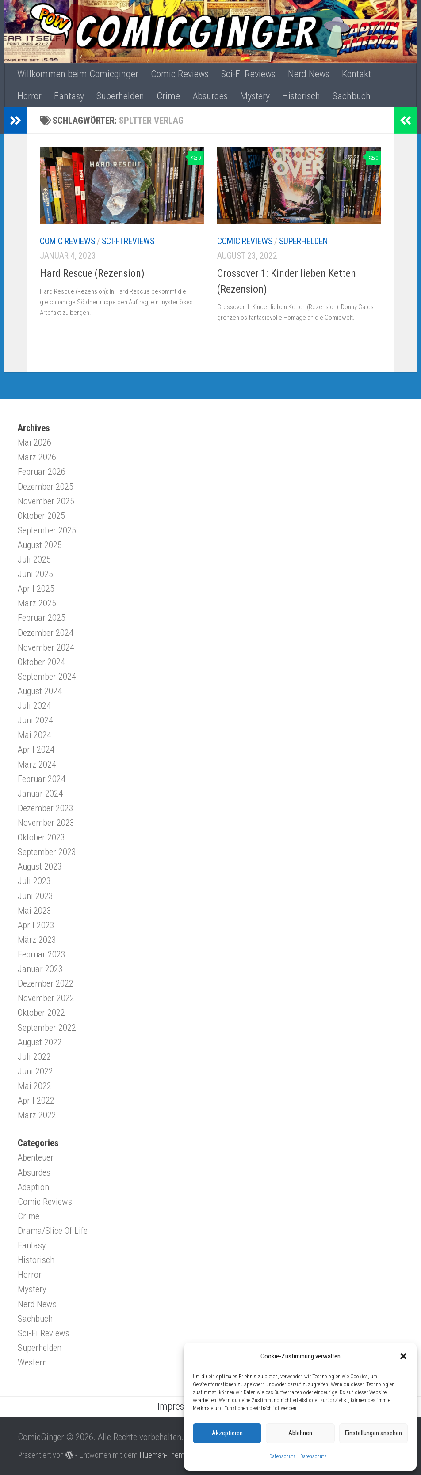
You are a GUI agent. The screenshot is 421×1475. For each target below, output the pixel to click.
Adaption (33, 1187)
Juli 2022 (34, 1056)
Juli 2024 (34, 705)
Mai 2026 (34, 442)
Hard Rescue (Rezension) (92, 273)
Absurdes (210, 96)
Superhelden (120, 96)
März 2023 (37, 939)
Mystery (255, 96)
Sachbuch (352, 96)
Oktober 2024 (41, 662)
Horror (29, 96)
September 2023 (47, 852)
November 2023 (46, 822)
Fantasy (69, 96)
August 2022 (40, 1042)
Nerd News (308, 73)
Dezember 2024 (45, 633)
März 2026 (37, 457)
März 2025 (37, 603)
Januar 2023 (40, 969)
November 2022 (46, 998)
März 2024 (37, 764)
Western (32, 1362)
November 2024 (46, 647)
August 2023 (40, 866)
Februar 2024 (41, 779)
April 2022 (36, 1100)
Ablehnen (300, 1433)
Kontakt (356, 73)
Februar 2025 (41, 618)
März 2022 (37, 1115)
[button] (403, 1356)
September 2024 (47, 676)
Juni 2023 (35, 896)
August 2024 (40, 691)
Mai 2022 (34, 1086)
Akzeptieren (227, 1433)
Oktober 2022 (41, 1012)
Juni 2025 (35, 574)
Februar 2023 (41, 954)
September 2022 (47, 1027)
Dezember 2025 (45, 486)
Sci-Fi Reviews (248, 73)
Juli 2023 (34, 881)
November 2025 (46, 501)
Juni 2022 (35, 1071)
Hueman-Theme (163, 1455)
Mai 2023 (34, 910)
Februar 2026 (41, 471)
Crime (168, 96)
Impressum (179, 1406)
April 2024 (36, 749)
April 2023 (36, 925)
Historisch (301, 96)
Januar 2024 (40, 793)
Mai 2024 (34, 735)
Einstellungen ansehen (373, 1433)
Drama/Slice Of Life (53, 1230)
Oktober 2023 (41, 837)
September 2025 (47, 530)
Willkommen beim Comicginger (77, 73)
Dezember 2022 (45, 983)
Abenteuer (36, 1157)
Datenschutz (282, 1456)
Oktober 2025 (41, 516)
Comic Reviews (180, 73)
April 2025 (36, 588)
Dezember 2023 (45, 808)
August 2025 (40, 545)
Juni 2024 (35, 720)
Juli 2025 (34, 559)
